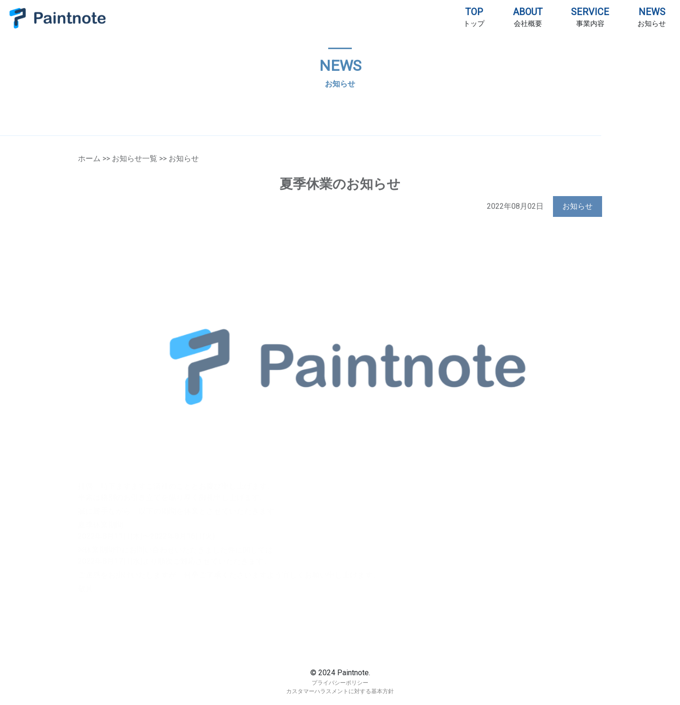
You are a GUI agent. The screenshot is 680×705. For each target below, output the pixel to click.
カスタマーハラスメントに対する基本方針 (340, 691)
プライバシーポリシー (340, 682)
